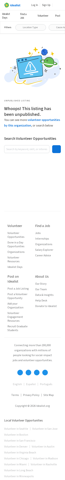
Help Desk (41, 300)
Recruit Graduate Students (17, 328)
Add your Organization (15, 305)
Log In (34, 5)
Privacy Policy (31, 395)
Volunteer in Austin (43, 447)
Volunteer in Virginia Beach (20, 452)
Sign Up (46, 5)
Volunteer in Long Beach (18, 470)
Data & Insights (44, 295)
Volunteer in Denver (16, 447)
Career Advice (43, 255)
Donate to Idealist (46, 306)
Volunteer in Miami (15, 464)
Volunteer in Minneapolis (19, 476)
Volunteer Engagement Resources (15, 317)
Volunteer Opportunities (15, 235)
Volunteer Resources (13, 259)
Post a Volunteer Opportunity (17, 296)
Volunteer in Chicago (16, 458)
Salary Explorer (44, 250)
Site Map (49, 395)
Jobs (38, 233)
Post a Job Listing (18, 289)
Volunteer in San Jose (45, 429)
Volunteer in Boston (16, 435)
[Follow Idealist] (20, 372)
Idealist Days (6, 16)
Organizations (16, 252)
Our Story (40, 284)
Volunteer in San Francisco (19, 441)
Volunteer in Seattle (16, 429)
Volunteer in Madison (45, 458)
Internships (42, 239)
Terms (15, 395)
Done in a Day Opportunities (15, 244)
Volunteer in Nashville (44, 464)
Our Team (41, 289)
